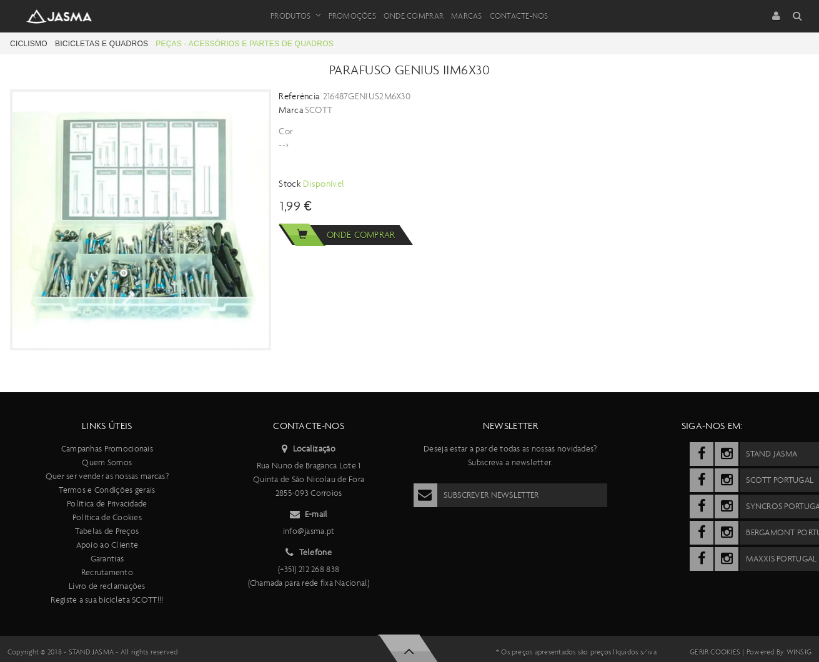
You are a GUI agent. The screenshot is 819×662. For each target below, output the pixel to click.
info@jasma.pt (309, 531)
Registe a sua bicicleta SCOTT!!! (107, 600)
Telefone (308, 553)
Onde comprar (337, 235)
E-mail (309, 514)
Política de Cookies (107, 517)
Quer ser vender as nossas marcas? (107, 476)
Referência (299, 96)
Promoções (352, 16)
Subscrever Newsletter (476, 495)
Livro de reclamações (107, 586)
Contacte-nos (519, 16)
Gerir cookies (715, 652)
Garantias (107, 558)
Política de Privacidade (107, 503)
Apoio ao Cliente (107, 545)
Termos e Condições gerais (107, 490)
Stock (291, 183)
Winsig (799, 652)
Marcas (466, 16)
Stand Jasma (91, 652)
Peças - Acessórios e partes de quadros (245, 43)
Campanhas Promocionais (107, 448)
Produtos (295, 16)
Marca (291, 110)
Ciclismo (28, 43)
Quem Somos (107, 462)
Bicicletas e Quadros (101, 43)
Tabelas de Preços (107, 531)
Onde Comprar (414, 16)
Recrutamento (107, 572)
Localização (308, 449)
